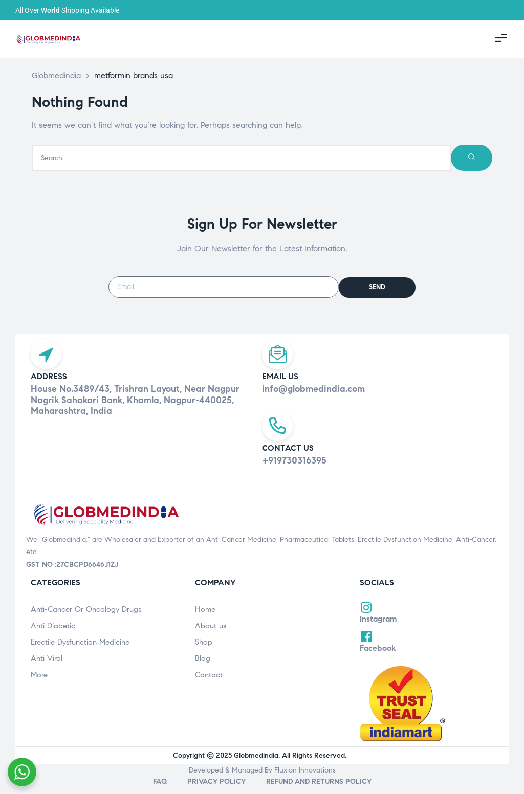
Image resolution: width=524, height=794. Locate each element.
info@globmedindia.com (313, 393)
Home (205, 617)
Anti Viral (46, 666)
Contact (209, 683)
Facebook (378, 656)
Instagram (378, 627)
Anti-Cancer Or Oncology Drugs (86, 617)
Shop (203, 650)
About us (210, 633)
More (39, 683)
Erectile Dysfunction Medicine (80, 650)
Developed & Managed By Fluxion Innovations (262, 778)
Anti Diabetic (53, 633)
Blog (202, 666)
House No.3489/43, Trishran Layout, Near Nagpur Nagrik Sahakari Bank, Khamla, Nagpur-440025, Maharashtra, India (135, 404)
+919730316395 (294, 468)
